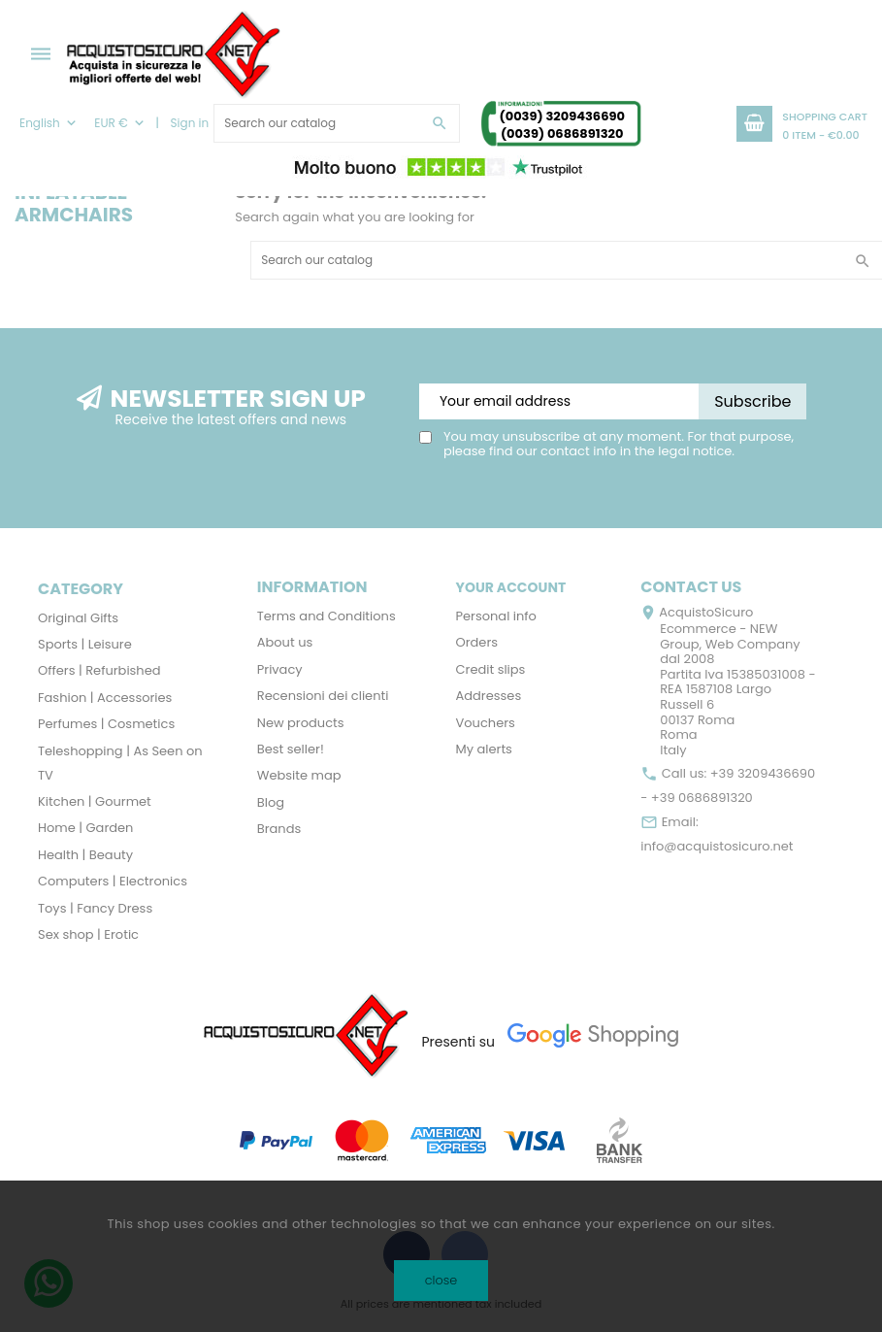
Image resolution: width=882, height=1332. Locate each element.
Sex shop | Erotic (88, 934)
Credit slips (491, 669)
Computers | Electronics (112, 881)
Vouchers (485, 723)
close (441, 1280)
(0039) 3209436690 (561, 116)
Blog (270, 802)
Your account (511, 587)
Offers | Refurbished (99, 670)
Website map (299, 775)
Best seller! (290, 749)
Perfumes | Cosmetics (106, 724)
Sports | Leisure (85, 644)
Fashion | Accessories (105, 697)
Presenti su (458, 1041)
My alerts (484, 749)
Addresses (489, 695)
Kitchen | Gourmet (94, 801)
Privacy (280, 669)
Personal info (496, 616)
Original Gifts (78, 618)
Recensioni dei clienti (323, 695)
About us (285, 642)
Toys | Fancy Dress (95, 908)
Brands (279, 828)
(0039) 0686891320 (562, 133)
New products (300, 723)
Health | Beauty (85, 855)
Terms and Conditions (326, 616)
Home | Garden (85, 827)
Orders (477, 642)
